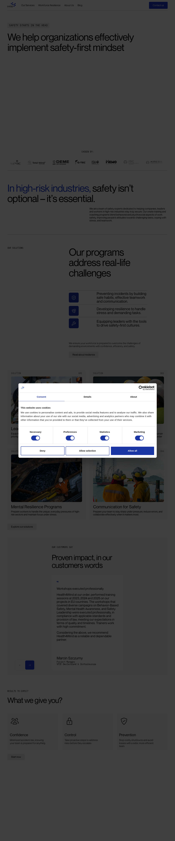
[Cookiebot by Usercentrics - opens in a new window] (141, 388)
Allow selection (87, 450)
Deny (42, 450)
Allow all (132, 450)
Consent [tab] (41, 396)
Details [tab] (87, 396)
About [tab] (133, 396)
